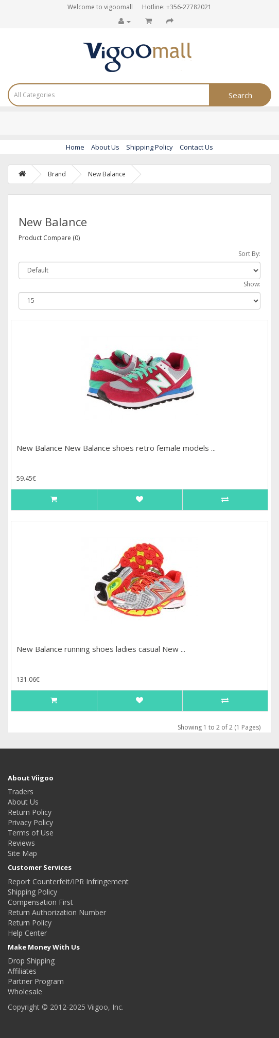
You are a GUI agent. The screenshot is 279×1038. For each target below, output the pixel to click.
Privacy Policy (30, 822)
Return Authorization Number (57, 912)
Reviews (21, 843)
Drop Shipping (31, 961)
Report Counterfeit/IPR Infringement (68, 881)
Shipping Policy (149, 147)
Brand (57, 174)
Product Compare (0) (49, 237)
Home (75, 147)
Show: (251, 284)
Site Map (22, 853)
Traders (20, 791)
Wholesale (25, 991)
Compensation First (40, 902)
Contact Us (196, 147)
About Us (105, 147)
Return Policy (29, 812)
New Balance (107, 174)
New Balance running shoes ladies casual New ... (100, 649)
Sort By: (249, 253)
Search (240, 95)
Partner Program (36, 981)
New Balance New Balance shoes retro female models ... (116, 448)
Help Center (27, 933)
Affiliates (22, 971)
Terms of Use (31, 832)
